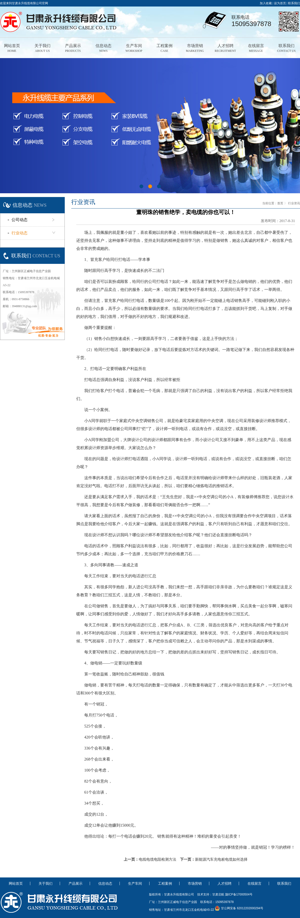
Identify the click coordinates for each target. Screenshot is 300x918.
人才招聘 (225, 48)
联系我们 (294, 3)
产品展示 (73, 48)
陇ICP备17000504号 (238, 894)
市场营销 (195, 48)
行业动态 (20, 233)
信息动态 (103, 48)
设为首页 (280, 3)
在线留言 (256, 48)
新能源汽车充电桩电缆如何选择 (221, 859)
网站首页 (12, 48)
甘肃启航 (218, 894)
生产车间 (134, 48)
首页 (280, 203)
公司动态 (20, 220)
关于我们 (42, 48)
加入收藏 (266, 3)
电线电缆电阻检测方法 (157, 859)
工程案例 (164, 48)
